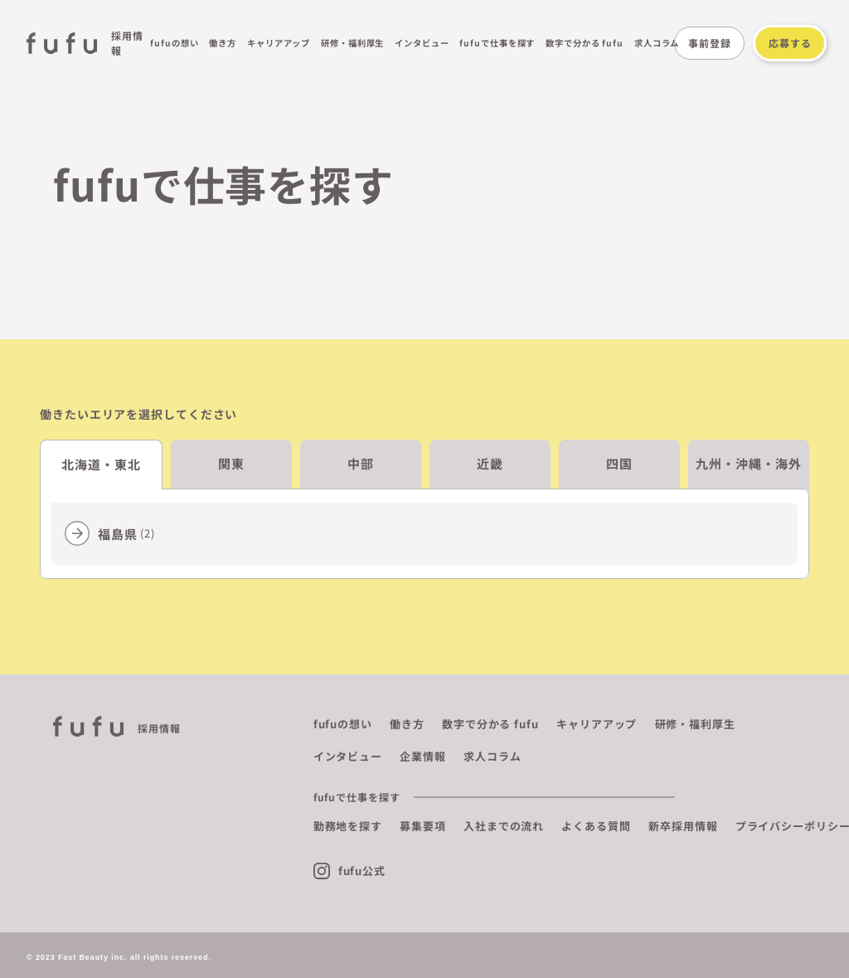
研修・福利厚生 (352, 42)
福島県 (126, 534)
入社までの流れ (503, 826)
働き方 (222, 42)
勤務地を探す (347, 826)
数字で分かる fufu (584, 42)
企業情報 (423, 756)
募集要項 (423, 826)
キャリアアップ (278, 42)
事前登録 (709, 43)
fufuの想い (174, 42)
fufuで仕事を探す (497, 42)
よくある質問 (595, 826)
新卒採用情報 (682, 826)
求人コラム (657, 42)
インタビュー (422, 42)
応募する (790, 43)
